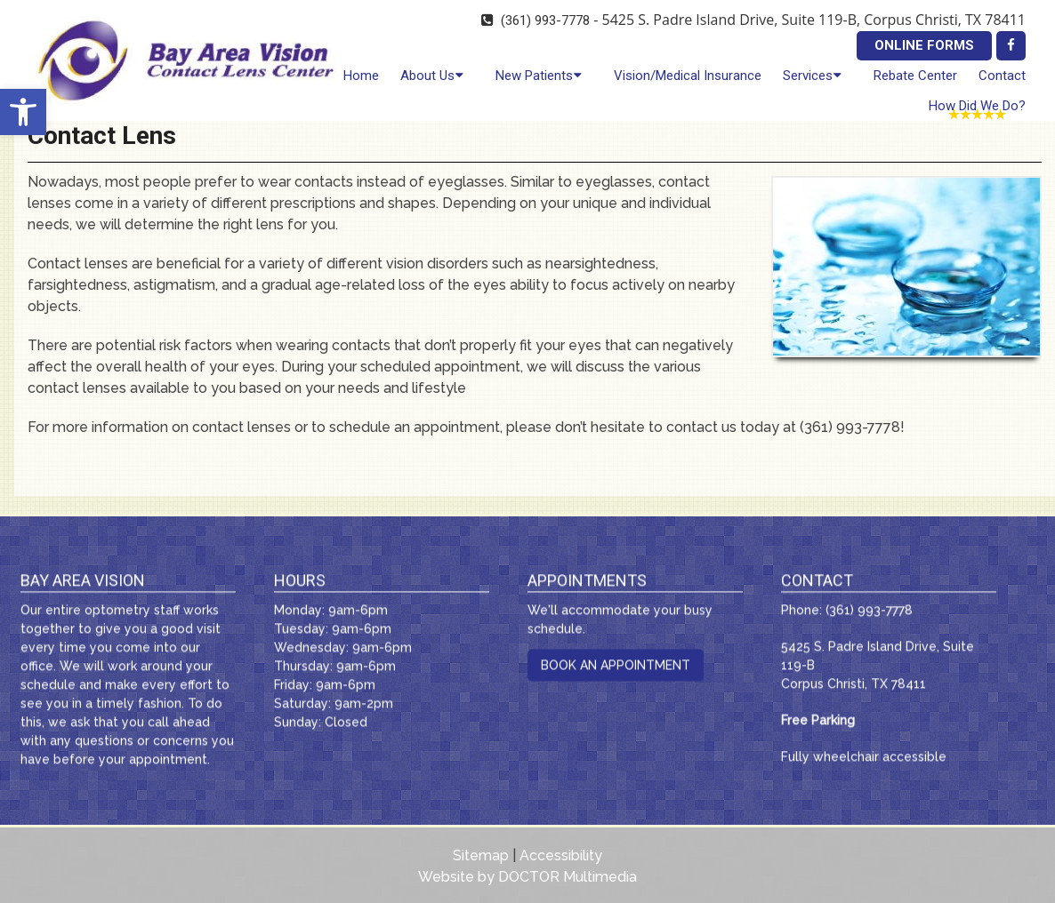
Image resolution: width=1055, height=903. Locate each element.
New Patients (534, 76)
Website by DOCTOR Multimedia (527, 876)
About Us (427, 76)
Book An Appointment (615, 668)
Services (808, 76)
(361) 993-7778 (545, 20)
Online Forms (924, 45)
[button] (23, 112)
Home (361, 76)
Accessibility (560, 855)
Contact (1002, 76)
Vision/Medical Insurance (687, 76)
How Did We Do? (977, 106)
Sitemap (481, 855)
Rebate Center (915, 76)
